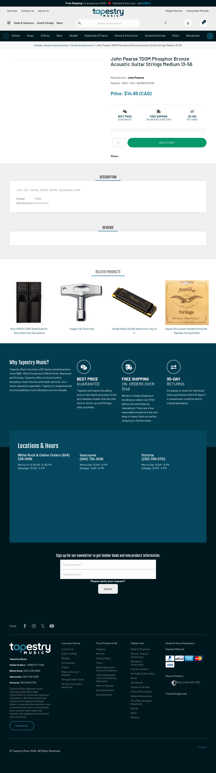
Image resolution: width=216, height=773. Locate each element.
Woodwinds (193, 35)
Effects (45, 35)
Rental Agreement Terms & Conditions (106, 669)
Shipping (100, 649)
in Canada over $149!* (86, 3)
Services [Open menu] (12, 10)
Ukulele (73, 35)
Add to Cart (167, 142)
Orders (65, 667)
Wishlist (66, 658)
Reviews (135, 717)
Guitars (16, 35)
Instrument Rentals (198, 10)
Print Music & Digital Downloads (141, 702)
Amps (30, 35)
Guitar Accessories (82, 45)
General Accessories (141, 696)
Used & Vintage (45, 22)
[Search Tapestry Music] (108, 23)
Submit (108, 588)
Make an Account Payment (70, 673)
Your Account (68, 662)
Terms (99, 662)
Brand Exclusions (105, 690)
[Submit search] (79, 23)
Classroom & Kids (140, 687)
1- (27, 664)
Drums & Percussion (126, 35)
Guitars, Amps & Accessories (51, 45)
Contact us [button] (27, 10)
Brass (175, 35)
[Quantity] (119, 142)
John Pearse (136, 77)
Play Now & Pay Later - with (131, 3)
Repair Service (174, 10)
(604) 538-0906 (25, 670)
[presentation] (6, 36)
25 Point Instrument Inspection (72, 685)
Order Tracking (69, 653)
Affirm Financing (104, 685)
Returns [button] (192, 119)
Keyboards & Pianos (96, 35)
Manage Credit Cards (73, 679)
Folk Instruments (139, 669)
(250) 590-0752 (23, 682)
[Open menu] (8, 23)
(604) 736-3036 (24, 676)
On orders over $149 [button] (158, 119)
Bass (59, 35)
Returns (100, 653)
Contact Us (21, 725)
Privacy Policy (103, 658)
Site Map (201, 747)
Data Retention (104, 694)
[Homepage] (108, 13)
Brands (134, 708)
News (60, 22)
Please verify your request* (108, 581)
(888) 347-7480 (36, 664)
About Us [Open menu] (43, 10)
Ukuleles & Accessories (137, 663)
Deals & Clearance (24, 22)
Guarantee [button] (125, 119)
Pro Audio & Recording (142, 673)
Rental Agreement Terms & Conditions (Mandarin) (106, 678)
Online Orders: (18, 664)
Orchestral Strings (155, 35)
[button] (125, 116)
